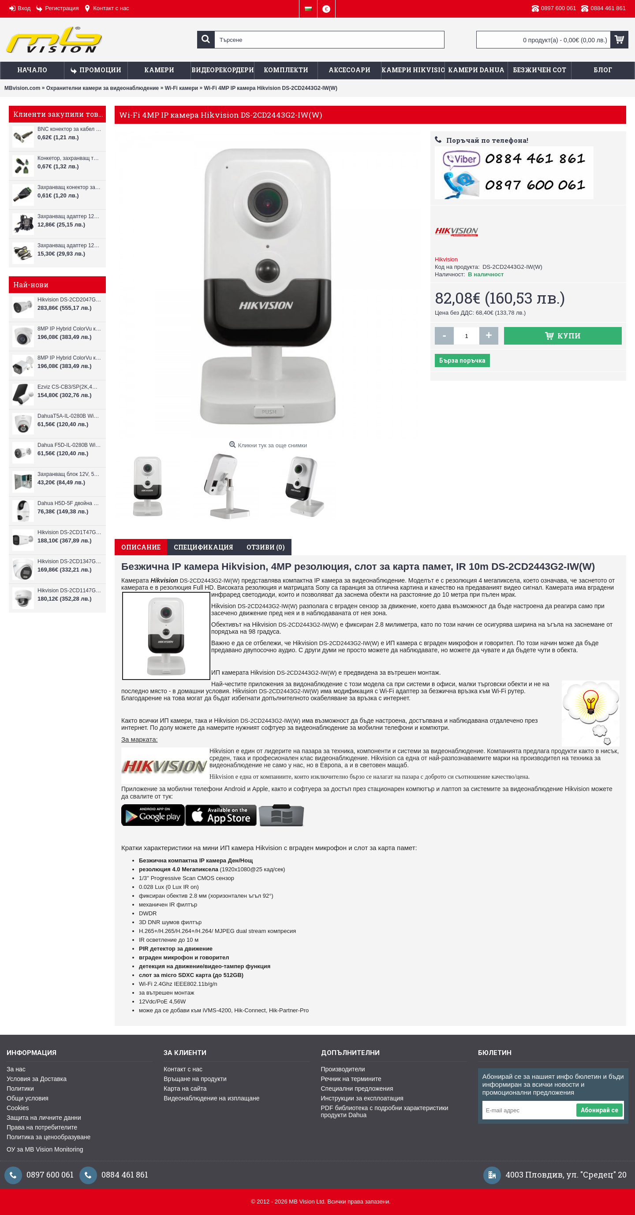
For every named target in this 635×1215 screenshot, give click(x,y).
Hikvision (446, 259)
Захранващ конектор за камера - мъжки (69, 187)
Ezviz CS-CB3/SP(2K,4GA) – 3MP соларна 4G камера (69, 387)
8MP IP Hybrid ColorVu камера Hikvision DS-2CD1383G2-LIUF (69, 329)
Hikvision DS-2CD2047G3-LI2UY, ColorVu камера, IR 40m (69, 300)
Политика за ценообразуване (48, 1137)
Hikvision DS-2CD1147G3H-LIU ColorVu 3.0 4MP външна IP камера (69, 590)
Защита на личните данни (44, 1117)
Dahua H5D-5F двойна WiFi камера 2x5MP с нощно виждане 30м (69, 503)
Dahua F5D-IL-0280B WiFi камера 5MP (69, 445)
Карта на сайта (185, 1088)
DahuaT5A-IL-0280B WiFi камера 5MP (69, 416)
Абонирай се (599, 1110)
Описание (141, 547)
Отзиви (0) (266, 547)
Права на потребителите (42, 1127)
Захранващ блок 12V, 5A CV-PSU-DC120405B (69, 474)
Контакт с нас (183, 1069)
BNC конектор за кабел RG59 (69, 129)
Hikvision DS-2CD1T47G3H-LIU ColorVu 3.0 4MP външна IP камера (69, 532)
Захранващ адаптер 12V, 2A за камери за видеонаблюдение (69, 216)
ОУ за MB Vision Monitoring (45, 1149)
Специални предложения (357, 1088)
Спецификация (203, 547)
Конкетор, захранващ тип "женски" (69, 158)
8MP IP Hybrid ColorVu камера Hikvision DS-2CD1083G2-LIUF (69, 358)
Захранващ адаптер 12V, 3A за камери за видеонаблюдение (69, 245)
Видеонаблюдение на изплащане (211, 1098)
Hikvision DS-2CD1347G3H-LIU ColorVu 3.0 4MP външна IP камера (69, 561)
